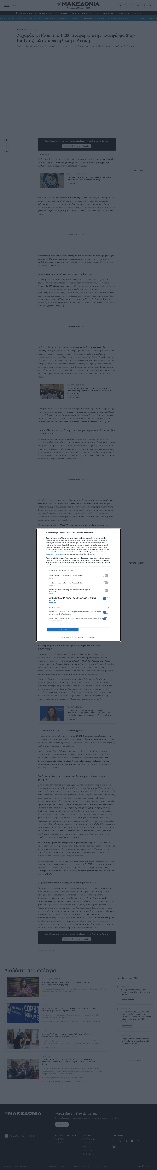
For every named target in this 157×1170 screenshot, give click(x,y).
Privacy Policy (91, 637)
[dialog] (78, 585)
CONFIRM (63, 629)
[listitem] (78, 570)
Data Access (78, 637)
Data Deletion (66, 637)
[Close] (116, 533)
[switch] (105, 575)
